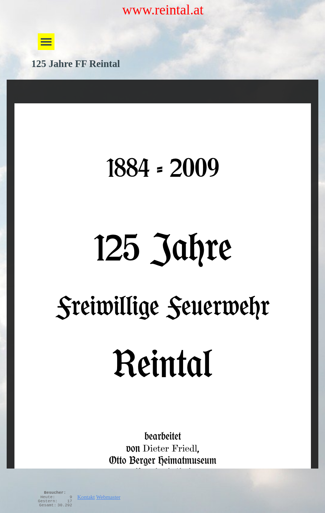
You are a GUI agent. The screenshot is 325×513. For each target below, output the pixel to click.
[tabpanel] (184, 496)
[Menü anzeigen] (46, 41)
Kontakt (86, 497)
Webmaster (108, 497)
